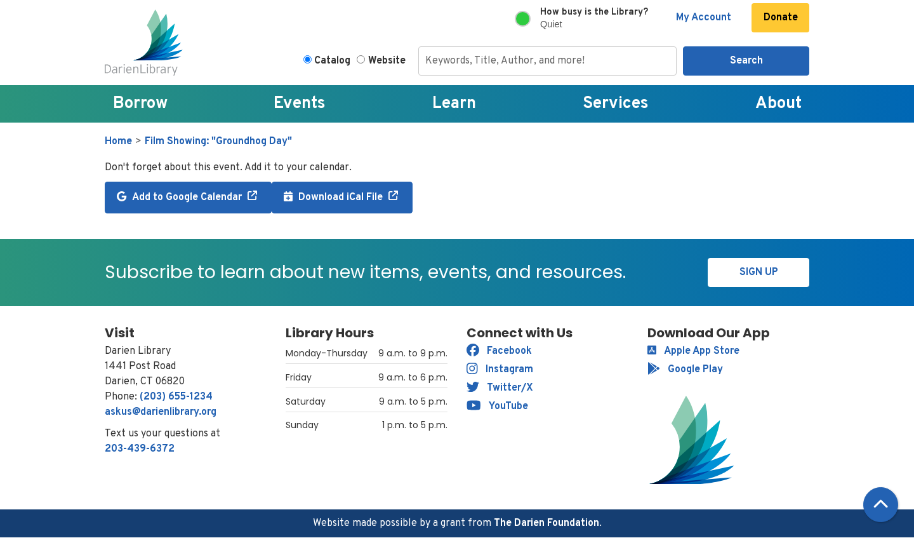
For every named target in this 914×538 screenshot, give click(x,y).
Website (387, 61)
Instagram (500, 369)
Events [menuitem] (300, 103)
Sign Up (758, 272)
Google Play (685, 369)
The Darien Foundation (546, 523)
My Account (703, 17)
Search (746, 61)
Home (118, 141)
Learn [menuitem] (454, 103)
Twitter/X (500, 388)
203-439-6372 (140, 449)
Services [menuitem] (616, 103)
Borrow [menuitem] (140, 103)
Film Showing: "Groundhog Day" (218, 141)
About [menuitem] (778, 103)
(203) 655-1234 (176, 397)
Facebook (499, 351)
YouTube (497, 406)
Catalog (332, 61)
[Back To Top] (880, 504)
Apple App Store (693, 351)
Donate (781, 17)
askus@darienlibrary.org (160, 412)
